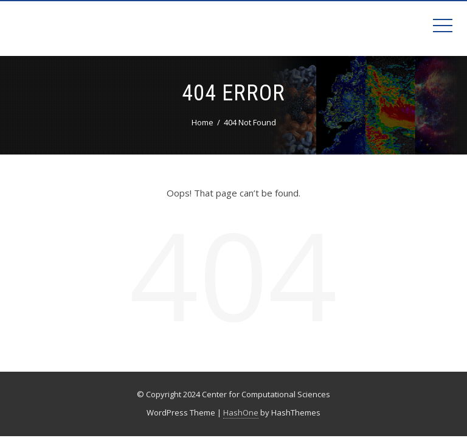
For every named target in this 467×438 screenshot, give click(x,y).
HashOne (240, 412)
